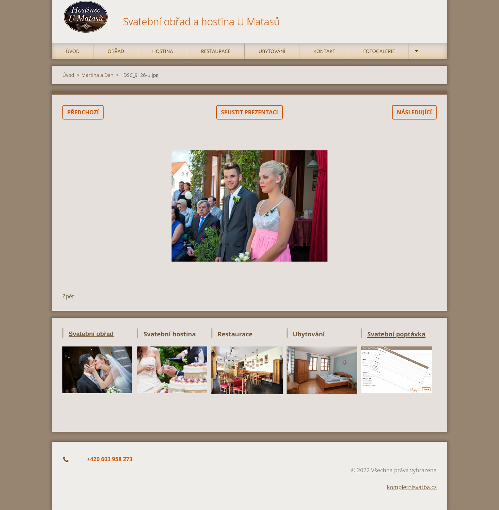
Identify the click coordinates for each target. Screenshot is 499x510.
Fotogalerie (379, 51)
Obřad (116, 51)
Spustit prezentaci (249, 112)
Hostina (162, 51)
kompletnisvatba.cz (412, 487)
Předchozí (83, 112)
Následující (414, 112)
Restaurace (215, 51)
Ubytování (272, 51)
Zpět (68, 296)
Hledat (429, 20)
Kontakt (324, 51)
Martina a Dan (97, 75)
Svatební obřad (91, 334)
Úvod (73, 51)
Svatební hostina (169, 334)
